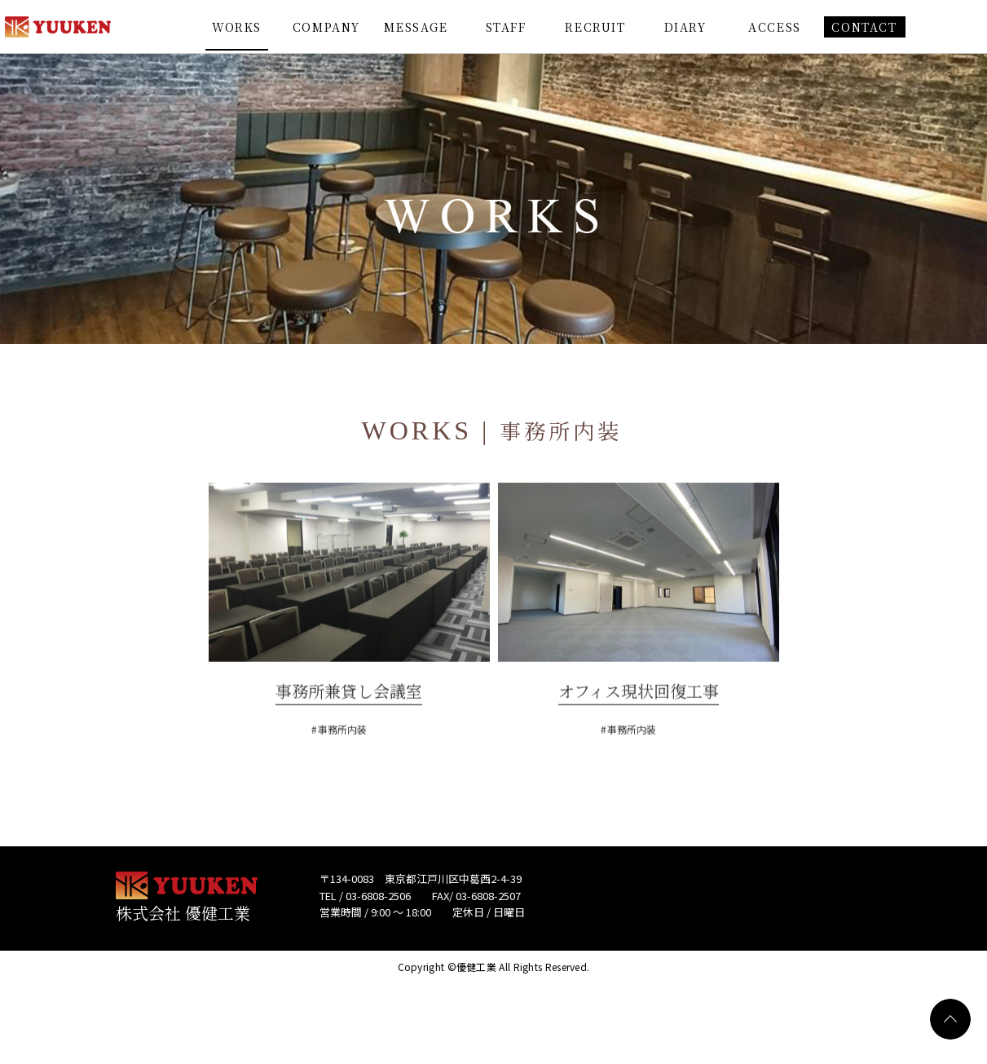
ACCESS (774, 27)
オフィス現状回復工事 (638, 720)
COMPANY (326, 27)
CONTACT (864, 27)
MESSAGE (415, 27)
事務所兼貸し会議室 (348, 720)
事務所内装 (342, 759)
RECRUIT (595, 27)
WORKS (237, 27)
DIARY (685, 27)
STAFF (506, 27)
